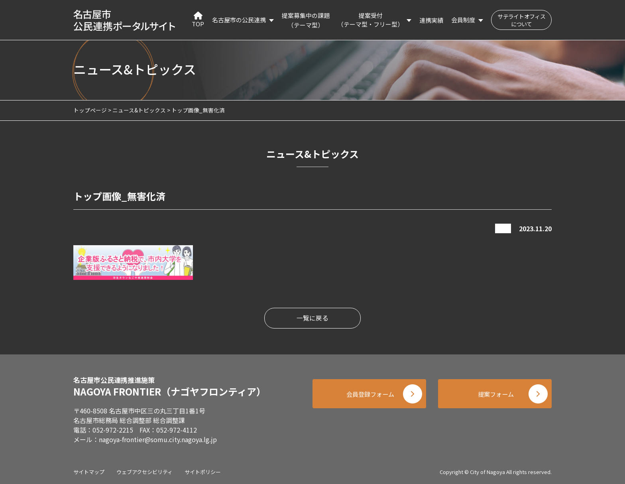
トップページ (90, 110)
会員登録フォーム (368, 395)
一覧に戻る (312, 318)
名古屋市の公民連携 (239, 20)
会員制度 (463, 20)
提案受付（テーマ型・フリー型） (370, 20)
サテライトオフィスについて (521, 20)
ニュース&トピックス (139, 110)
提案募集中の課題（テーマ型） (306, 20)
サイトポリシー (203, 472)
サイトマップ (88, 472)
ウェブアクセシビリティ (144, 472)
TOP (198, 20)
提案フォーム (496, 395)
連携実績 (431, 20)
